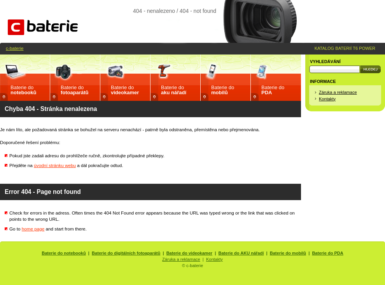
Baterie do (23, 89)
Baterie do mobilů (288, 253)
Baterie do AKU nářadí (241, 253)
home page (33, 228)
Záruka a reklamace (338, 92)
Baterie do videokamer (189, 253)
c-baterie (14, 48)
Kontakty (327, 99)
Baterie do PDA (327, 253)
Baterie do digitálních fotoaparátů (126, 253)
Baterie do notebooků (64, 253)
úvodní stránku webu (55, 165)
